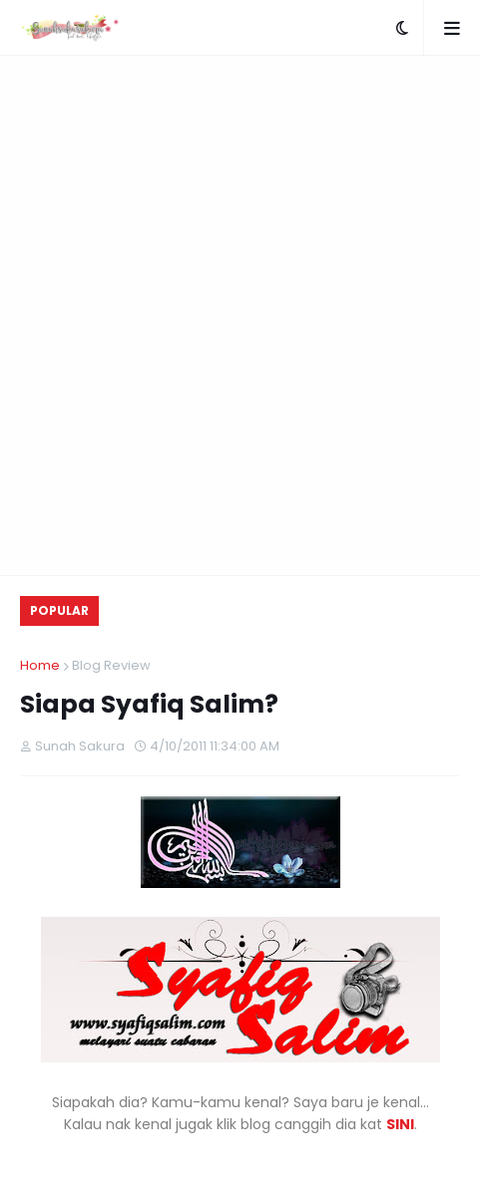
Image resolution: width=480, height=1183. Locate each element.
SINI (400, 1124)
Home (40, 665)
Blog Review (111, 665)
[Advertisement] (240, 315)
